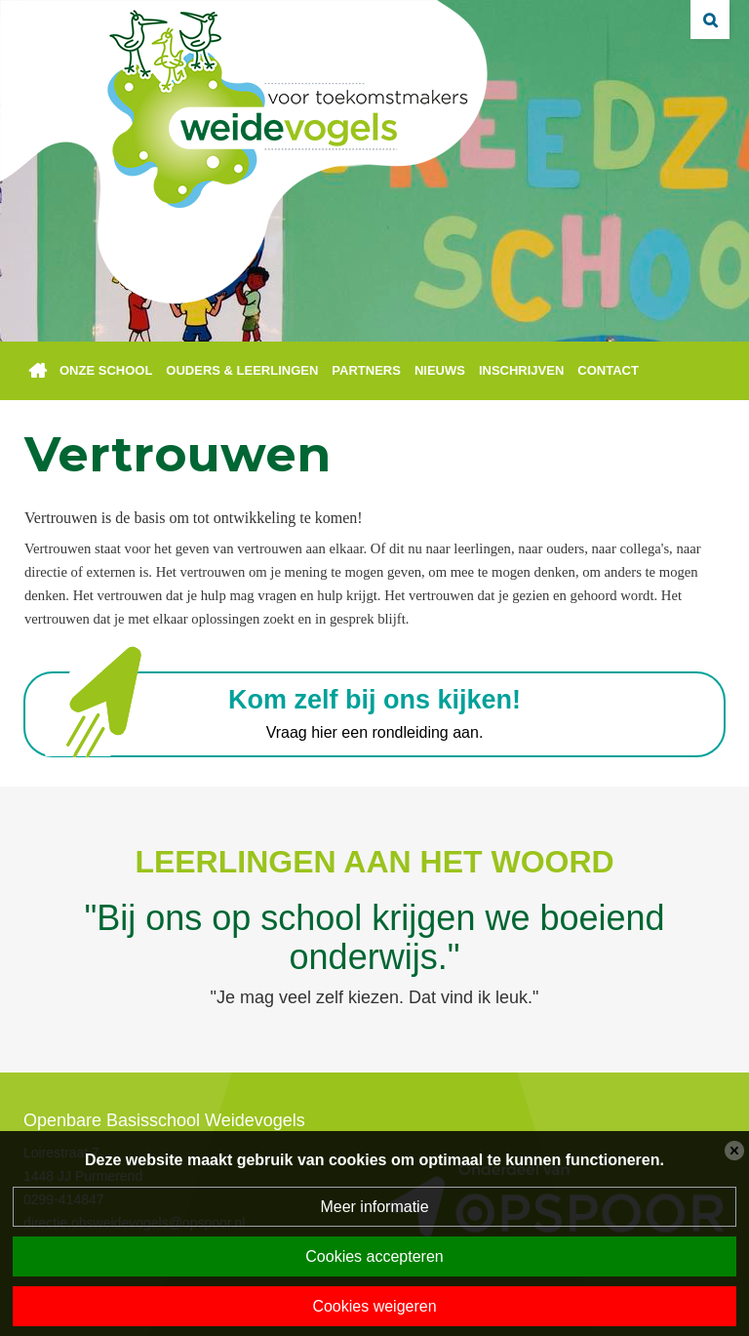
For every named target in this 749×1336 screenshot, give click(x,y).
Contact (608, 370)
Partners (366, 370)
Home (38, 371)
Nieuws (439, 370)
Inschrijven (521, 370)
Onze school (105, 370)
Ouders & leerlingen (242, 370)
